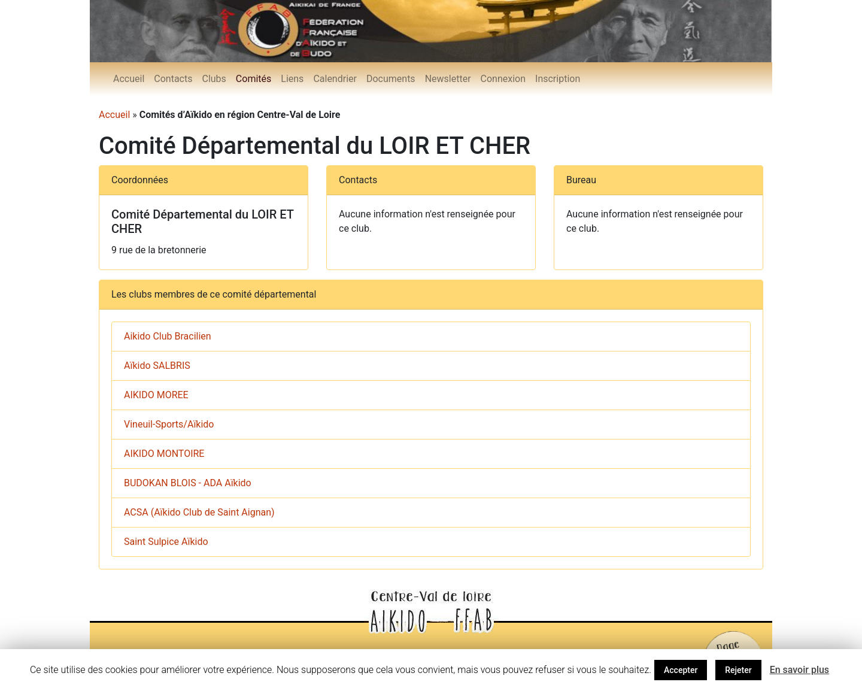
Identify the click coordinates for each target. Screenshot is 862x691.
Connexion (503, 78)
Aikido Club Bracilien (167, 336)
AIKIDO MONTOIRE (164, 453)
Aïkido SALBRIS (157, 365)
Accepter (680, 670)
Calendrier (335, 78)
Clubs (214, 78)
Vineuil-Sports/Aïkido (169, 424)
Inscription (557, 78)
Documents (390, 78)
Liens (292, 78)
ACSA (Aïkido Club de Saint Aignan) (199, 512)
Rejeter (738, 670)
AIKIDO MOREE (156, 395)
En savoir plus (799, 669)
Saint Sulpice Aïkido (166, 541)
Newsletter (448, 78)
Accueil (128, 78)
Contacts (173, 78)
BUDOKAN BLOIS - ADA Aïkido (187, 483)
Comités (253, 78)
